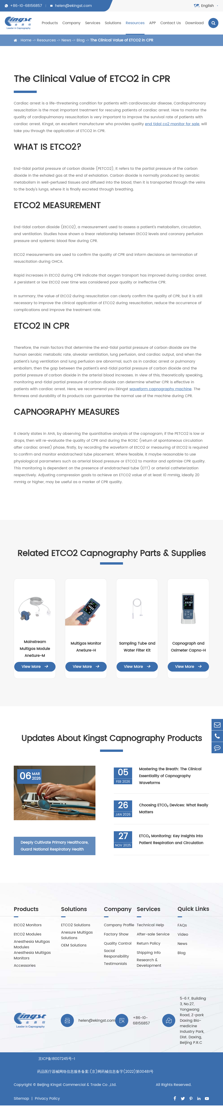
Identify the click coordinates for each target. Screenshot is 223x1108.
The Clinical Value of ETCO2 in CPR (121, 40)
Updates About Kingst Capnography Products (111, 739)
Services (92, 23)
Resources (135, 23)
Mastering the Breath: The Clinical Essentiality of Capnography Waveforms (170, 776)
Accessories (25, 966)
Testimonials (115, 964)
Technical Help (150, 926)
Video (183, 935)
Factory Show (116, 935)
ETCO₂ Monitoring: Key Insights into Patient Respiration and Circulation (171, 840)
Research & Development (149, 963)
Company (71, 23)
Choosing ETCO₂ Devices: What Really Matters (173, 809)
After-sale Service (153, 935)
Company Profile (119, 926)
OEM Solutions (73, 946)
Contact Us (170, 23)
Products (50, 23)
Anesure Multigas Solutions (77, 935)
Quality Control (117, 944)
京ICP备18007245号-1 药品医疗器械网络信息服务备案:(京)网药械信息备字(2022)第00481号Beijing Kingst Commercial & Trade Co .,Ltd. (95, 1073)
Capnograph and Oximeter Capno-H (188, 647)
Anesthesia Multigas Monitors (32, 955)
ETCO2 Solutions (75, 926)
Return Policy (148, 944)
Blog (81, 40)
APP (152, 23)
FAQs (182, 926)
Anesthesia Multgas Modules (32, 944)
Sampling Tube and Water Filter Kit (137, 647)
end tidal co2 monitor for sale (172, 124)
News (66, 40)
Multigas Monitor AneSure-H (86, 647)
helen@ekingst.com (73, 6)
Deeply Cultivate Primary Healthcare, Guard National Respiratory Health (54, 846)
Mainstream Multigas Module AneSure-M (35, 649)
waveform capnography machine (160, 389)
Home (26, 40)
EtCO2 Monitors (28, 926)
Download (194, 23)
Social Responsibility (116, 954)
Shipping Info (149, 953)
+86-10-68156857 (26, 6)
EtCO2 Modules (27, 935)
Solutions (113, 23)
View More (35, 667)
